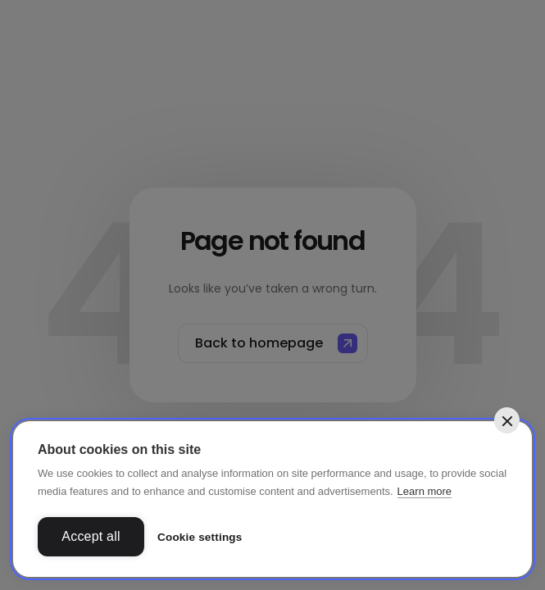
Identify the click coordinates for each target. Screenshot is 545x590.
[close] (507, 420)
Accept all (90, 536)
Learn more (424, 491)
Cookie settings (200, 537)
